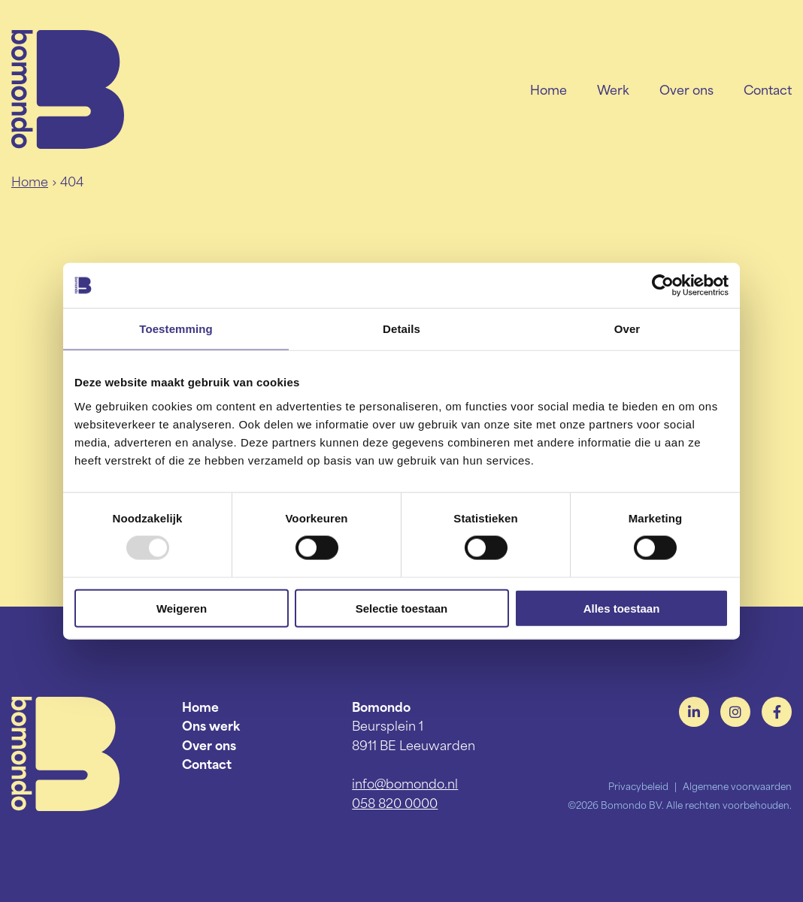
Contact (768, 88)
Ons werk (211, 724)
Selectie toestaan (402, 607)
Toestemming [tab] (176, 328)
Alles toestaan (621, 607)
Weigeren (181, 607)
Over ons (686, 88)
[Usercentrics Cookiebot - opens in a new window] (663, 285)
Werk (613, 88)
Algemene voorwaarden (737, 785)
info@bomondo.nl (405, 782)
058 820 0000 (395, 802)
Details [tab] (401, 328)
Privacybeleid (638, 785)
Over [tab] (627, 328)
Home (548, 88)
